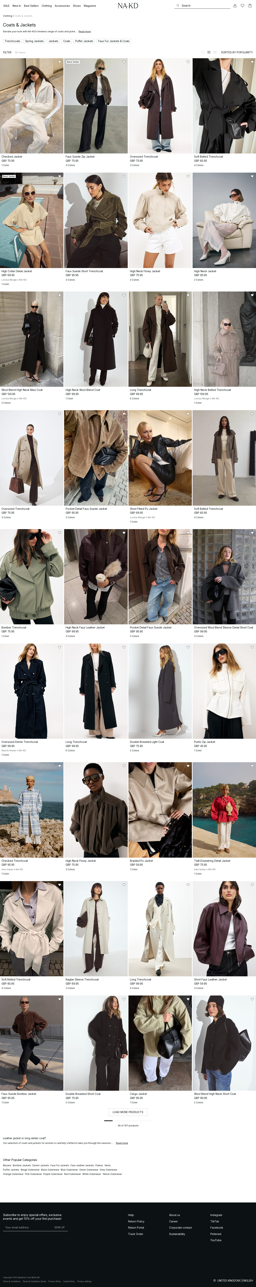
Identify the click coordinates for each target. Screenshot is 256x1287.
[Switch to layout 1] (203, 52)
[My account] (235, 5)
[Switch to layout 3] (215, 52)
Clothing (7, 15)
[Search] (202, 5)
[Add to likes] (59, 62)
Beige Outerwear (30, 1169)
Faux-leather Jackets (82, 1165)
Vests (107, 1165)
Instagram (216, 1215)
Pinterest (215, 1234)
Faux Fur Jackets (59, 1165)
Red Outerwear (72, 1174)
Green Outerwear (88, 1169)
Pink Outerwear (33, 1174)
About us (174, 1215)
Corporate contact (180, 1227)
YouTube (215, 1240)
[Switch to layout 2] (209, 52)
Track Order (135, 1234)
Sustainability (177, 1234)
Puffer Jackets (11, 1169)
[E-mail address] (27, 1227)
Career (173, 1221)
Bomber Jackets (22, 1165)
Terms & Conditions (11, 1281)
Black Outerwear (50, 1169)
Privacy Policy (54, 1281)
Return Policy (136, 1221)
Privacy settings (84, 1281)
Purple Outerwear (53, 1174)
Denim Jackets (40, 1165)
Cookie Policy (69, 1281)
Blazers (7, 1165)
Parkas (99, 1165)
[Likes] (242, 5)
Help (131, 1215)
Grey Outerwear (108, 1169)
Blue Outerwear (69, 1169)
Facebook (216, 1227)
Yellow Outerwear (112, 1174)
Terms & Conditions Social (34, 1281)
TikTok (214, 1221)
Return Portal (136, 1227)
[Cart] (250, 5)
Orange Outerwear (13, 1174)
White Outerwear (91, 1174)
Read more (85, 31)
